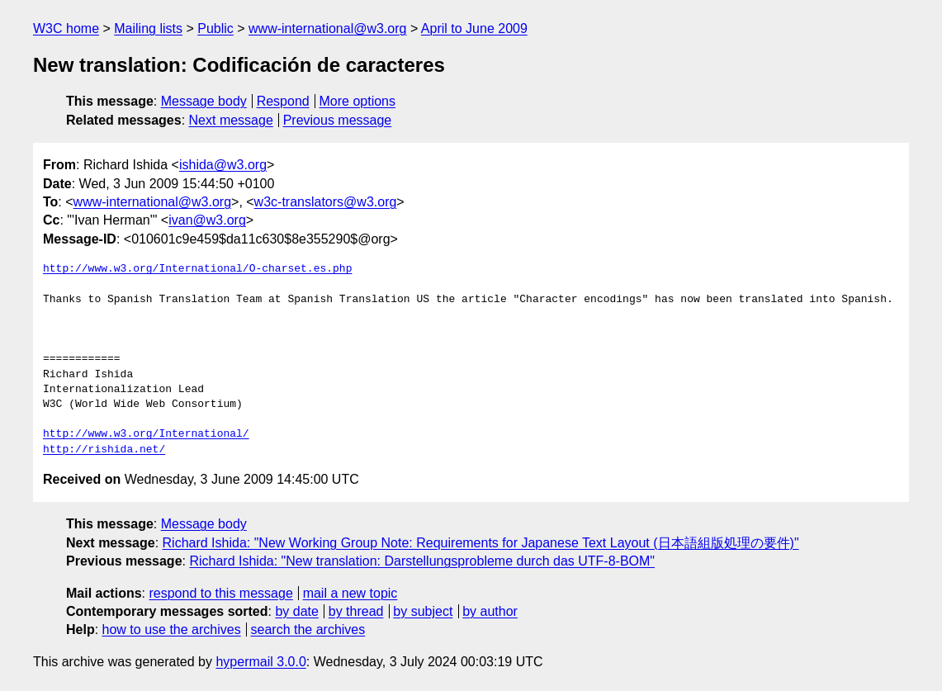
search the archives (308, 629)
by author (490, 611)
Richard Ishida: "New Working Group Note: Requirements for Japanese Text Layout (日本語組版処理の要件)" (481, 543)
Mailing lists (148, 28)
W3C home (66, 28)
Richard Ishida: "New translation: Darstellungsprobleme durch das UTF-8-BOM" (422, 561)
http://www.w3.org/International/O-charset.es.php (197, 269)
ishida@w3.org (223, 165)
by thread (356, 611)
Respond (283, 101)
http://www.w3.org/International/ (146, 434)
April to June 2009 (474, 28)
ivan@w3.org (207, 220)
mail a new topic (350, 593)
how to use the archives (171, 629)
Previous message (337, 120)
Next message (231, 120)
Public (215, 28)
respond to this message (220, 593)
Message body (204, 101)
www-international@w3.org (327, 28)
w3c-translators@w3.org (325, 202)
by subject (422, 611)
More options (358, 101)
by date (296, 611)
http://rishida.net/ (104, 450)
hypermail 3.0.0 (260, 662)
